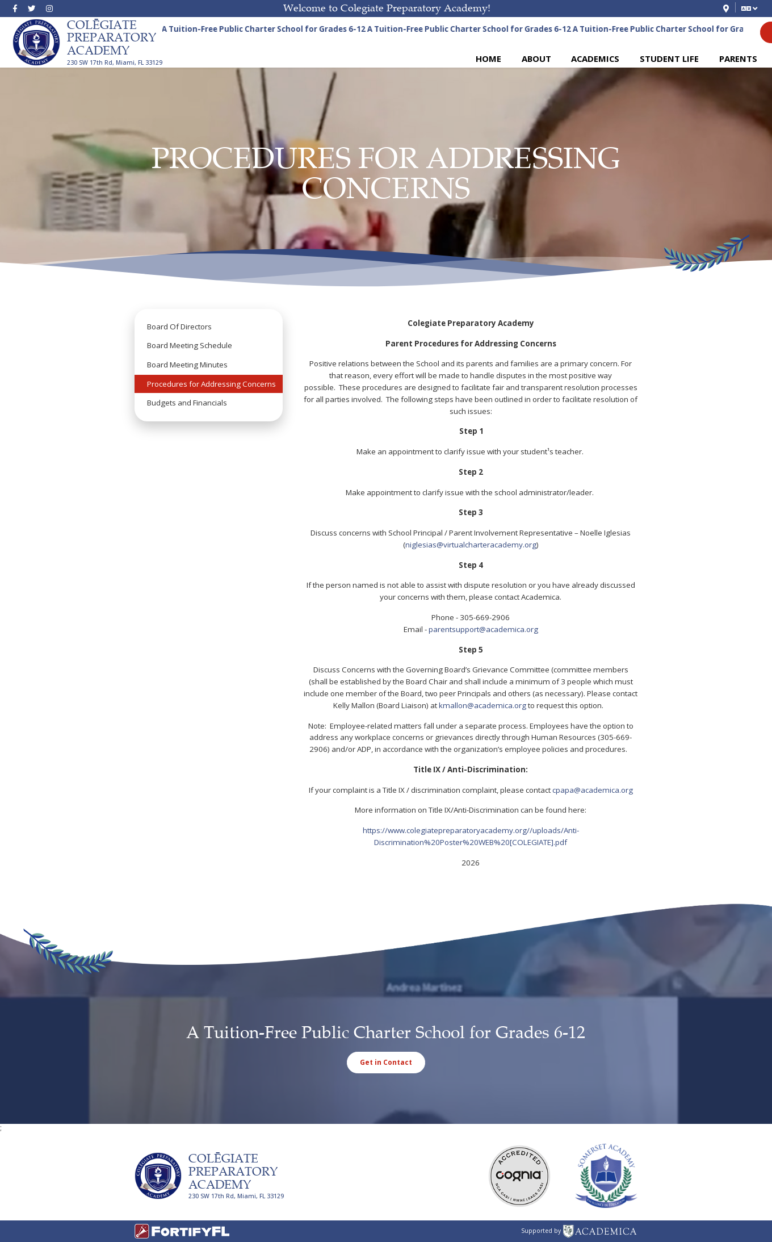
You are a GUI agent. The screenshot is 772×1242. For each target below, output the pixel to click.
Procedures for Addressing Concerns (211, 384)
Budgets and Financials (187, 403)
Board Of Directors (179, 326)
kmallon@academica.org (482, 705)
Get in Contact (386, 1062)
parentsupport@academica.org (483, 629)
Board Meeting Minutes (187, 364)
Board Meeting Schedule (189, 345)
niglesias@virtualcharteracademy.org (470, 545)
